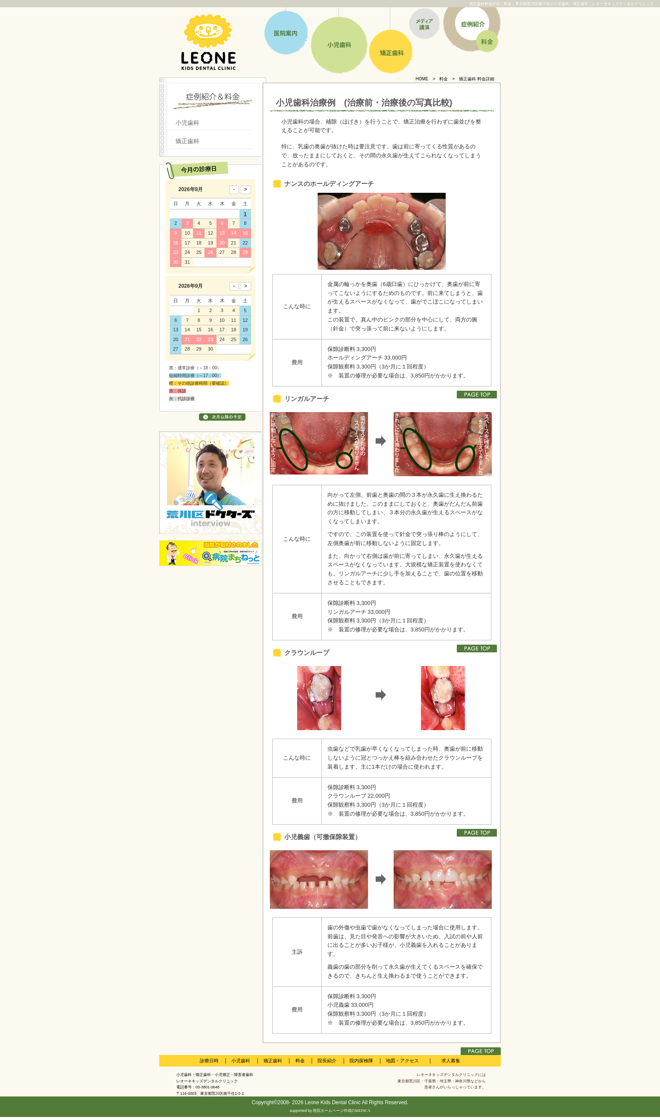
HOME (422, 79)
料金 (443, 79)
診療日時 (209, 1060)
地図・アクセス (402, 1060)
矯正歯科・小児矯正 (213, 1075)
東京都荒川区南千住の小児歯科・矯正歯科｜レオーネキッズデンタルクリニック (584, 4)
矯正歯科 (187, 141)
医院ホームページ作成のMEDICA (342, 1110)
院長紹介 (327, 1060)
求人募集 (450, 1060)
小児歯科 (187, 122)
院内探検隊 (361, 1060)
